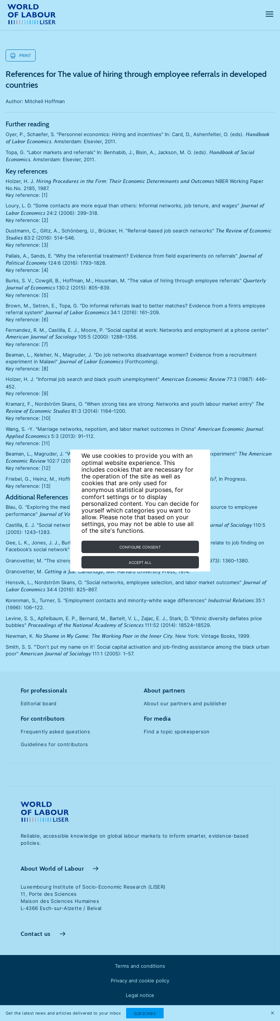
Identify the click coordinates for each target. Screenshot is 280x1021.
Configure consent (140, 547)
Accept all (140, 562)
